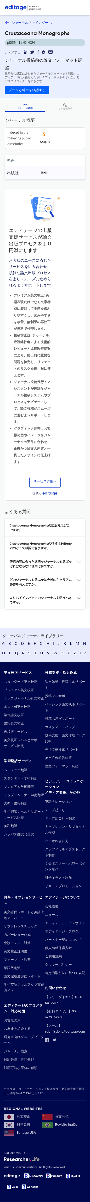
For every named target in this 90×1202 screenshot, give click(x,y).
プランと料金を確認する (27, 90)
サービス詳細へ (45, 481)
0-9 (83, 652)
